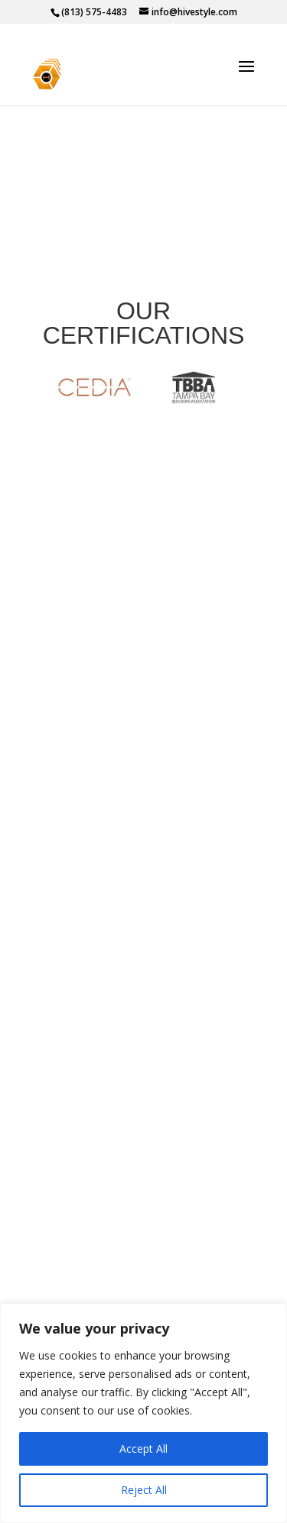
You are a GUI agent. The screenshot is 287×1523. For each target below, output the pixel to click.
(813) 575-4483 (94, 11)
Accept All (143, 1448)
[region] (143, 1413)
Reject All (144, 1490)
